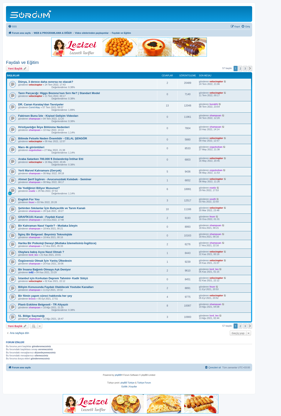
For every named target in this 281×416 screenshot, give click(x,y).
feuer (32, 202)
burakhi (214, 104)
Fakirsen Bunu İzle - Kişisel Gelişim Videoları (48, 115)
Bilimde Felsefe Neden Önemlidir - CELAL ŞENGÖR (52, 138)
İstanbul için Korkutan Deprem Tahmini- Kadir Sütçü (53, 278)
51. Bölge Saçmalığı (31, 315)
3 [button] (245, 68)
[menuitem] (12, 26)
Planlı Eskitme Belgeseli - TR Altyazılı (43, 304)
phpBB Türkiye (127, 383)
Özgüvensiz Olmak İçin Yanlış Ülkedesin (45, 260)
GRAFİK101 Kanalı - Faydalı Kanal (41, 216)
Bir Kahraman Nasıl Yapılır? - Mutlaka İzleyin (48, 225)
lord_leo (33, 255)
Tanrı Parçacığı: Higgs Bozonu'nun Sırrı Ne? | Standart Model (59, 93)
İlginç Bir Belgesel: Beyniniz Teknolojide (45, 234)
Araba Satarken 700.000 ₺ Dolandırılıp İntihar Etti (50, 159)
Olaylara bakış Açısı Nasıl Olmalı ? (41, 252)
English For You (29, 199)
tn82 (31, 272)
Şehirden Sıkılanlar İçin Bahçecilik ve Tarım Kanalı (51, 208)
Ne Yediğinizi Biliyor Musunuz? (39, 188)
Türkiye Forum (144, 383)
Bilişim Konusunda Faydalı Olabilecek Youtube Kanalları (56, 287)
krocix (32, 298)
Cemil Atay (34, 107)
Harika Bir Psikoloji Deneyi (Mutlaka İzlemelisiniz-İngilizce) (57, 243)
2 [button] (240, 68)
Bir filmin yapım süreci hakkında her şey (45, 295)
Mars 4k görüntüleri (31, 147)
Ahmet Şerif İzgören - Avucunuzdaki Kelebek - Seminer (54, 179)
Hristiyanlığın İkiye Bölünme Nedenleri (43, 127)
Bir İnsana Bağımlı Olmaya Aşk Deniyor (44, 269)
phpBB (118, 375)
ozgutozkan (35, 150)
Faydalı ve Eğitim (22, 62)
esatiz (32, 191)
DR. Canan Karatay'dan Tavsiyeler (41, 104)
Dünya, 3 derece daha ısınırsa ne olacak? (45, 81)
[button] (250, 68)
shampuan (35, 118)
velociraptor (35, 84)
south (213, 199)
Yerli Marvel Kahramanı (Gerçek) (39, 170)
